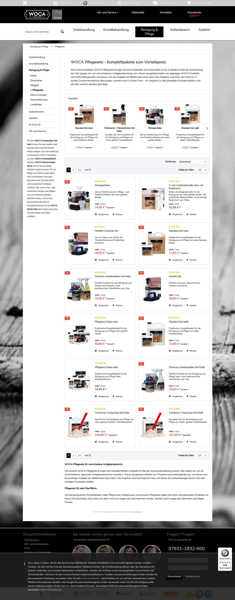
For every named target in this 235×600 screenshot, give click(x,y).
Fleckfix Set (175, 276)
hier (67, 586)
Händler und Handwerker (37, 552)
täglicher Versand (132, 3)
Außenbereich (36, 111)
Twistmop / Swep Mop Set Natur (112, 412)
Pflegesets (37, 90)
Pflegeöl (34, 85)
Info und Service (37, 131)
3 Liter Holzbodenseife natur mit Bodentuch (186, 187)
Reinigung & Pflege (39, 70)
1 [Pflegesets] (68, 169)
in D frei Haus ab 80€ (202, 3)
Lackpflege (36, 104)
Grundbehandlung (38, 63)
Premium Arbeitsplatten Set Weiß (187, 367)
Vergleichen (102, 214)
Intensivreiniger (38, 95)
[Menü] (230, 549)
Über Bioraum (31, 540)
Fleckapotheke (154, 128)
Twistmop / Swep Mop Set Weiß (186, 412)
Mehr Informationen (51, 589)
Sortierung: (170, 161)
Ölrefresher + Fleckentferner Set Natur (119, 129)
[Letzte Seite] (79, 170)
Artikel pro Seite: (186, 169)
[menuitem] (106, 12)
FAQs (27, 548)
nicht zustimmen (91, 578)
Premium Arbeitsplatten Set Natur (113, 276)
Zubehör (33, 118)
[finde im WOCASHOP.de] (44, 32)
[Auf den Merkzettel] (117, 214)
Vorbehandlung (37, 57)
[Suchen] (62, 32)
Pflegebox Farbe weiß (106, 367)
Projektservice (35, 3)
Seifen (33, 75)
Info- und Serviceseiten (36, 544)
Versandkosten (136, 512)
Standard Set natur (84, 128)
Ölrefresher (36, 80)
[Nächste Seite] (74, 170)
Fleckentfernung (38, 99)
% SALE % (34, 124)
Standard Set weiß (190, 128)
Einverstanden (174, 576)
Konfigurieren (193, 576)
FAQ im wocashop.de (179, 539)
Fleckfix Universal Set (106, 231)
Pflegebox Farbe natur (106, 321)
